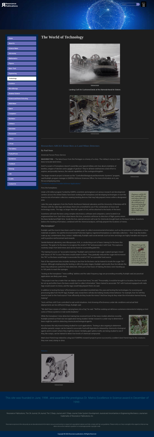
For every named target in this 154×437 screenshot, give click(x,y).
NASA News (12, 103)
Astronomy (12, 53)
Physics (11, 63)
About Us (12, 43)
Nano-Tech (12, 68)
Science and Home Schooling (18, 98)
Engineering (13, 73)
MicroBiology (13, 88)
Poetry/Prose (13, 154)
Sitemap (11, 169)
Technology (12, 78)
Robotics (44, 351)
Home (11, 38)
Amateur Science (14, 93)
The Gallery (12, 149)
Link (10, 174)
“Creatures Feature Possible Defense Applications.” (61, 184)
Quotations (12, 159)
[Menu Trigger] (143, 4)
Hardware (12, 118)
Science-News (13, 48)
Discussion (12, 133)
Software (12, 123)
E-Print (11, 144)
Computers (12, 113)
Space (11, 108)
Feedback (12, 164)
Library (11, 139)
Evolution (12, 83)
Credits (11, 179)
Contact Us (12, 184)
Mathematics (13, 58)
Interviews (12, 128)
